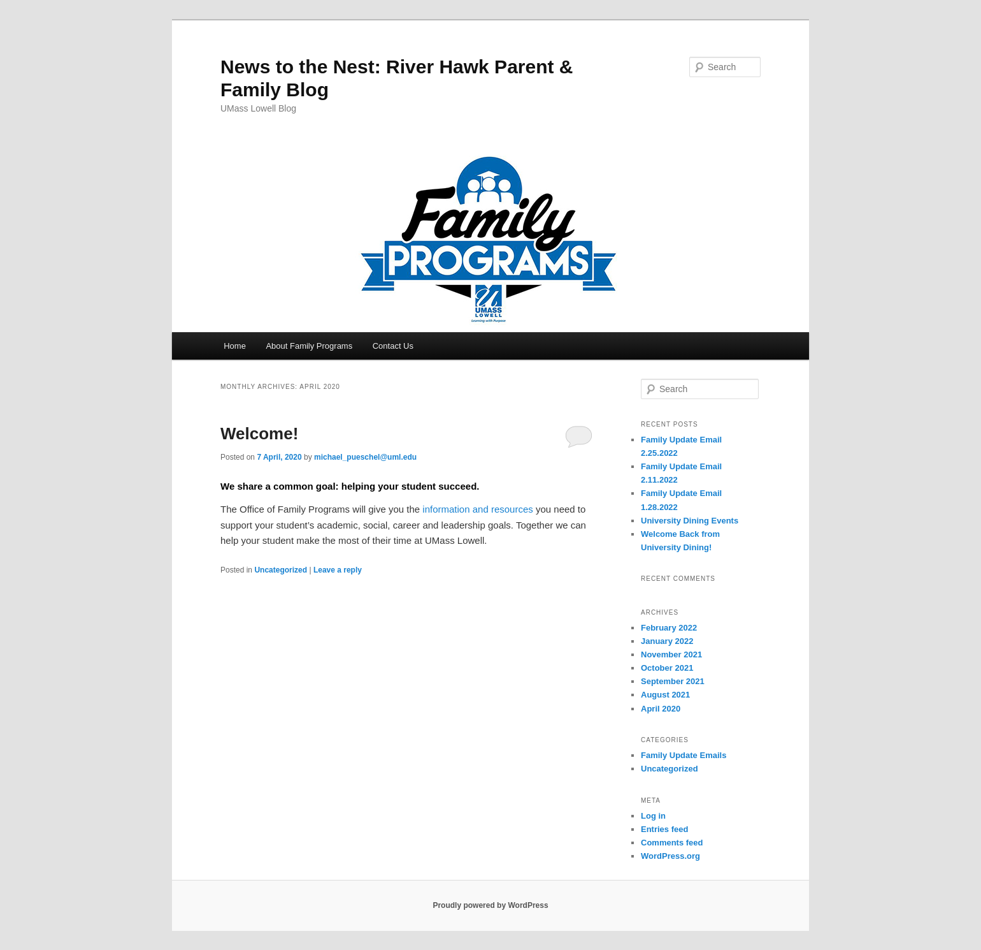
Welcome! (259, 433)
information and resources (477, 509)
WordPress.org (670, 856)
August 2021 (665, 694)
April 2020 (660, 708)
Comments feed (672, 842)
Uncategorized (280, 570)
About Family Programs (309, 346)
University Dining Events (689, 520)
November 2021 (671, 654)
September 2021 (673, 681)
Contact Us (393, 346)
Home (235, 346)
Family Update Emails (683, 755)
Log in (653, 816)
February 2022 (669, 627)
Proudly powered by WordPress (490, 905)
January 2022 (667, 641)
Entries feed (664, 829)
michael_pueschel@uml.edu (365, 457)
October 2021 (667, 668)
